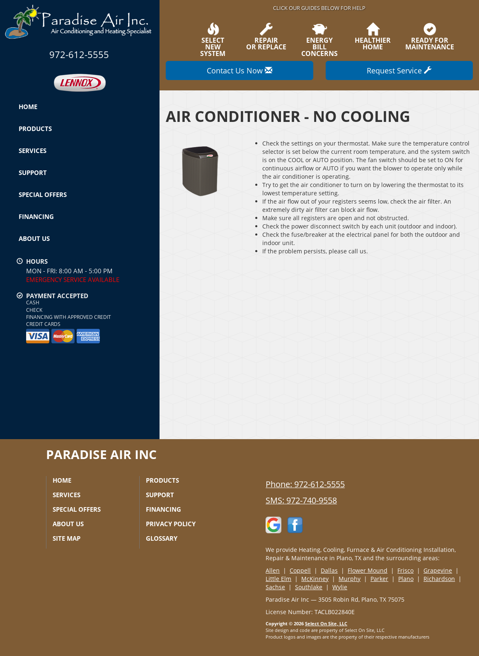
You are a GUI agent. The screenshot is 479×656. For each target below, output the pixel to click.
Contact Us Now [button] (239, 70)
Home (28, 106)
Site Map (66, 538)
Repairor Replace (266, 36)
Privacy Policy (171, 524)
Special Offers (43, 194)
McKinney (315, 579)
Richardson (439, 579)
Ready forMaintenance (429, 36)
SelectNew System (213, 40)
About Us (34, 238)
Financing (36, 216)
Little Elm (278, 579)
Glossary (161, 538)
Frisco (405, 570)
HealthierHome (373, 36)
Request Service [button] (399, 70)
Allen (273, 570)
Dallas (329, 570)
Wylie (339, 587)
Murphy (349, 579)
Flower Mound (367, 570)
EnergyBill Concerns (319, 40)
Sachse (275, 587)
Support (33, 172)
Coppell (300, 570)
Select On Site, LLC (326, 623)
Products (35, 128)
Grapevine (437, 570)
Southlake (308, 587)
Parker (379, 579)
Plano (406, 579)
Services (32, 150)
